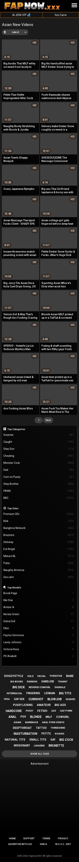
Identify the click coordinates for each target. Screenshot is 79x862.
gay (52, 739)
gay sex (19, 699)
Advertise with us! (20, 844)
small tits (37, 739)
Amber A (38, 607)
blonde (36, 717)
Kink (38, 521)
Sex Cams (61, 14)
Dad (38, 470)
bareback (31, 722)
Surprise (38, 434)
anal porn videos (53, 722)
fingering (33, 693)
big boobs (16, 681)
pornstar (56, 676)
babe (70, 676)
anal (12, 717)
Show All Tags (39, 753)
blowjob (54, 699)
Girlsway (38, 542)
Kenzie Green (38, 614)
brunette (56, 745)
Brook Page (38, 593)
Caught (38, 442)
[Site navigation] (74, 5)
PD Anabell (38, 656)
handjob (47, 681)
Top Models (14, 587)
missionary (22, 745)
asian (17, 722)
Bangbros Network (38, 528)
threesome (58, 727)
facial (41, 676)
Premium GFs (38, 514)
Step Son (38, 449)
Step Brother (38, 484)
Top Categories (16, 429)
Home (12, 838)
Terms (46, 838)
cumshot (36, 699)
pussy (29, 710)
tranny (62, 681)
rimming (32, 681)
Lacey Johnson (38, 642)
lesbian (49, 693)
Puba (38, 563)
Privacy (63, 838)
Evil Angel (38, 549)
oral (7, 699)
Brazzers (38, 535)
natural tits (15, 739)
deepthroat (22, 728)
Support (29, 838)
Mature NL (38, 556)
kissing (59, 733)
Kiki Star (38, 600)
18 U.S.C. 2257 (63, 844)
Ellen (38, 628)
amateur (44, 705)
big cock (66, 740)
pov (23, 716)
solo (30, 676)
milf (49, 717)
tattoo (41, 727)
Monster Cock (38, 463)
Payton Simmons (38, 635)
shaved (70, 699)
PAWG (38, 491)
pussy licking (23, 704)
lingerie (39, 745)
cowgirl (62, 717)
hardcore (14, 711)
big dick (18, 687)
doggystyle (13, 676)
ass (53, 710)
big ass (60, 705)
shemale (59, 687)
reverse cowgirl (39, 687)
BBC (38, 498)
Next (48, 420)
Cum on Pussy (38, 477)
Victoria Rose (38, 649)
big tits (65, 693)
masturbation (25, 733)
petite (46, 733)
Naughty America (38, 570)
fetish (42, 711)
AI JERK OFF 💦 (21, 14)
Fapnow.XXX (35, 856)
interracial (14, 693)
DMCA (43, 844)
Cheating (38, 456)
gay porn (66, 710)
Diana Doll (38, 621)
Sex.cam (38, 577)
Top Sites (12, 508)
